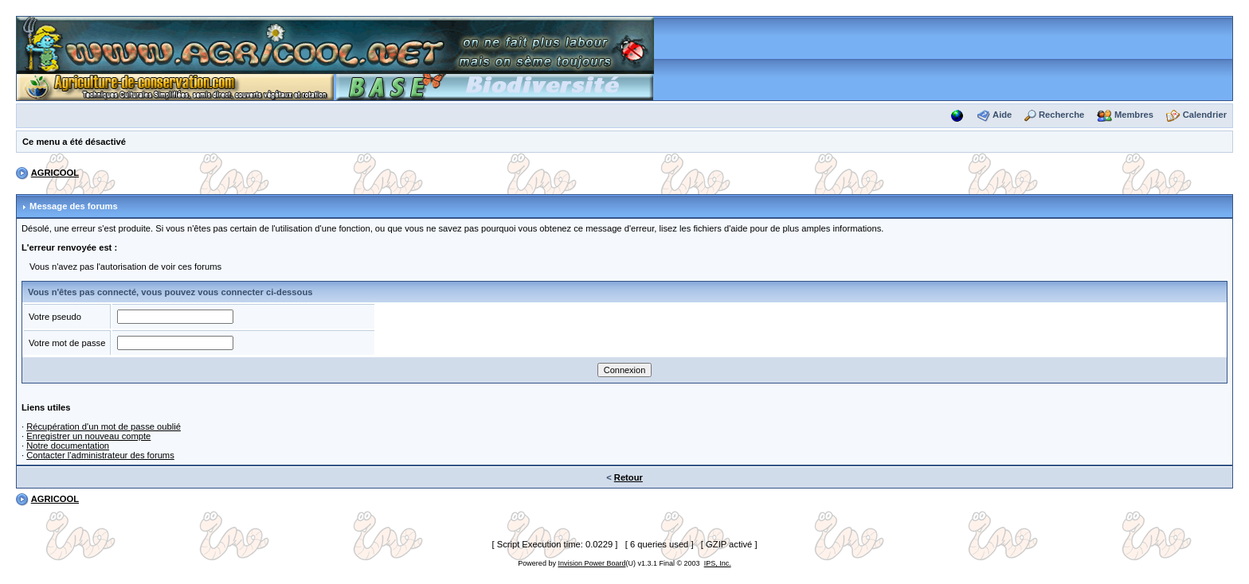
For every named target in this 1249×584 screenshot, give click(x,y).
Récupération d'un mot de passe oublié (103, 426)
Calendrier (1205, 114)
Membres (1133, 114)
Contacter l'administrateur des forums (100, 455)
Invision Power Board (591, 563)
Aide (1002, 114)
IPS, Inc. (717, 563)
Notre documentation (67, 445)
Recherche (1061, 114)
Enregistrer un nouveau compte (88, 436)
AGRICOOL (55, 172)
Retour (628, 477)
